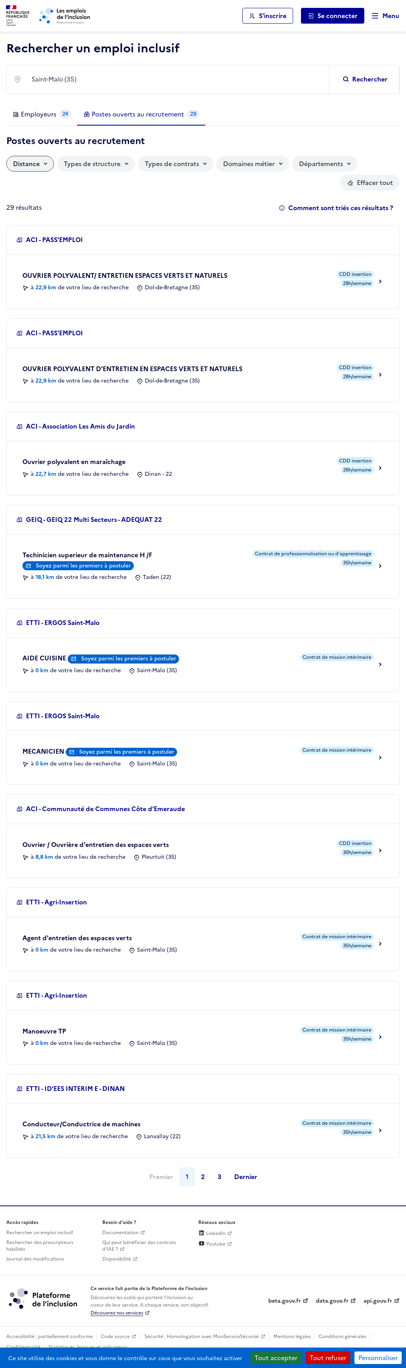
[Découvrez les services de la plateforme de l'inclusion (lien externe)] (43, 1298)
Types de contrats (172, 163)
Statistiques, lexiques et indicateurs (87, 1347)
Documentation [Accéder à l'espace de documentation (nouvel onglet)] (120, 1232)
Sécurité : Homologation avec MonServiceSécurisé (201, 1336)
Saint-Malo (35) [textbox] (53, 79)
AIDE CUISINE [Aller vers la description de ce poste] (45, 658)
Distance (26, 163)
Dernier (245, 1176)
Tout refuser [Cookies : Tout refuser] (328, 1357)
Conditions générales (342, 1336)
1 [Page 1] (187, 1176)
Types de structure (92, 163)
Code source (115, 1336)
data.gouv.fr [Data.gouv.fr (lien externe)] (332, 1301)
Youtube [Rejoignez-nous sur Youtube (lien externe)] (211, 1244)
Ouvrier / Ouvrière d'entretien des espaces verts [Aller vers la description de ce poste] (95, 844)
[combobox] (175, 79)
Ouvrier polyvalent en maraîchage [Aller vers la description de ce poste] (73, 461)
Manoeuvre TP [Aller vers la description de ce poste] (44, 1031)
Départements (321, 163)
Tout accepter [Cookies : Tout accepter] (276, 1357)
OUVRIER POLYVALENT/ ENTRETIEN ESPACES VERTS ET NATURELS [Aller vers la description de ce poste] (124, 275)
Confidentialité (23, 1347)
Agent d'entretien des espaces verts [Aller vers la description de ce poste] (77, 938)
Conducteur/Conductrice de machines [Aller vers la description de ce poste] (81, 1124)
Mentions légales (292, 1336)
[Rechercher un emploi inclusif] (366, 79)
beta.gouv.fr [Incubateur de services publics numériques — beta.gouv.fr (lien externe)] (284, 1301)
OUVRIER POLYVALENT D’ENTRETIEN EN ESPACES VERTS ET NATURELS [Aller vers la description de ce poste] (132, 368)
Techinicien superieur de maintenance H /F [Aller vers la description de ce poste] (87, 555)
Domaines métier (249, 163)
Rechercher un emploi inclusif (39, 1232)
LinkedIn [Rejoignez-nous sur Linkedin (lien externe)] (211, 1233)
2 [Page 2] (203, 1176)
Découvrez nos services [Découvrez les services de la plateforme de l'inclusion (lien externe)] (116, 1312)
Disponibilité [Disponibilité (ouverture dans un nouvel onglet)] (116, 1259)
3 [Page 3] (219, 1176)
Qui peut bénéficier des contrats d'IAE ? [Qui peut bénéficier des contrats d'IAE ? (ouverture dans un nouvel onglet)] (139, 1246)
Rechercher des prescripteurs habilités (39, 1246)
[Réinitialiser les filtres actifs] (370, 182)
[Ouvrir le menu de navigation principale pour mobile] (382, 15)
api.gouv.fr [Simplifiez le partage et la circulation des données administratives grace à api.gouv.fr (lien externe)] (378, 1301)
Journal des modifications (35, 1259)
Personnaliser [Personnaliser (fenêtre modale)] (378, 1357)
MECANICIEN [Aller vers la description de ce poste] (44, 751)
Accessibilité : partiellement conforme (49, 1336)
